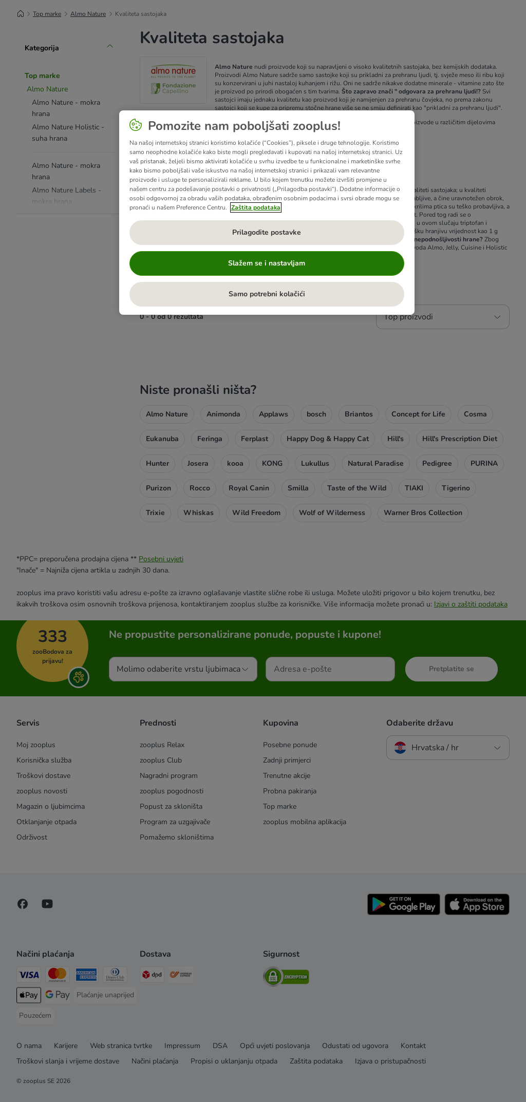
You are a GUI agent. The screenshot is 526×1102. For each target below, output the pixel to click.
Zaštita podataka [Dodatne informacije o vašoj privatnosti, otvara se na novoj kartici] (255, 207)
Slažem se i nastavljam (266, 263)
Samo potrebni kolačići (267, 294)
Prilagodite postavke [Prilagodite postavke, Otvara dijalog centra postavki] (266, 232)
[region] (267, 212)
